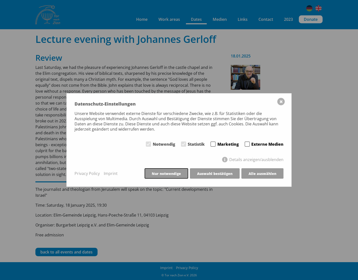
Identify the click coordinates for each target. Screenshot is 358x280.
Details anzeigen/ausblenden (256, 159)
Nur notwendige (166, 173)
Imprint (111, 173)
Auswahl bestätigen (214, 173)
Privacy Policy (87, 173)
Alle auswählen (262, 173)
